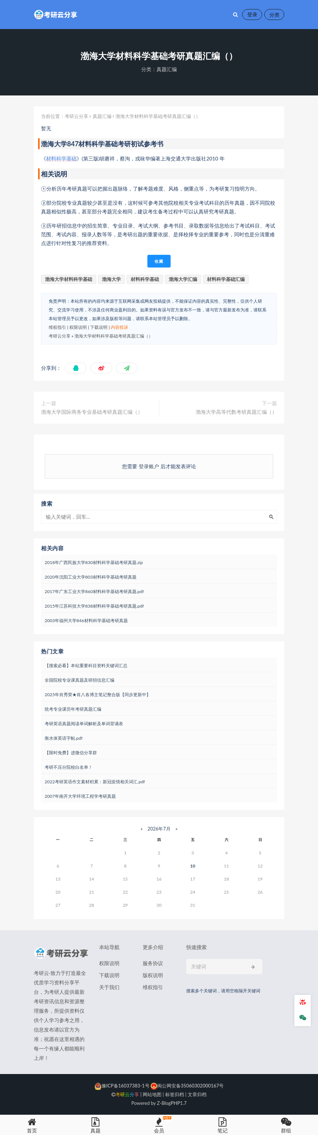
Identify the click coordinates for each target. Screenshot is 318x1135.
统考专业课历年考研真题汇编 (73, 709)
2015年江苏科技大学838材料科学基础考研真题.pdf (94, 606)
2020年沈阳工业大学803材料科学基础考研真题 (90, 577)
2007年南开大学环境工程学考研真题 (80, 796)
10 (192, 866)
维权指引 (57, 327)
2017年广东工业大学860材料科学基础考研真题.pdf (94, 591)
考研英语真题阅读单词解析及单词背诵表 (84, 723)
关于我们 (109, 987)
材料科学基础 (61, 158)
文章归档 (197, 1094)
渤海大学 (111, 279)
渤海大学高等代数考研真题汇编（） (236, 412)
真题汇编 (166, 69)
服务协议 (153, 963)
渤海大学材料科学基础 (68, 279)
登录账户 (148, 466)
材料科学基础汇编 (226, 279)
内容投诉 (119, 327)
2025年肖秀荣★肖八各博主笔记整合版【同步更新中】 (98, 694)
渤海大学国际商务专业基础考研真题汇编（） (92, 412)
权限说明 (78, 327)
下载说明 (98, 327)
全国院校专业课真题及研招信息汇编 (79, 680)
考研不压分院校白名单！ (69, 767)
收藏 (159, 261)
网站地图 (152, 1094)
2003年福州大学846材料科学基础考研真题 (86, 620)
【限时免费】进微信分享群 (71, 752)
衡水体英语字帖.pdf (63, 738)
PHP (175, 1103)
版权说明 (153, 975)
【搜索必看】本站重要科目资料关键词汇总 (86, 665)
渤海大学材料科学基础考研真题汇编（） (113, 336)
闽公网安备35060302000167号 (187, 1086)
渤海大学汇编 (183, 279)
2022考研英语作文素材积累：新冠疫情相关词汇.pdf (95, 781)
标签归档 (174, 1094)
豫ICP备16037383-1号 (122, 1086)
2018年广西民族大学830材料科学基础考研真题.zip (94, 562)
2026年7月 (159, 829)
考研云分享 (76, 116)
